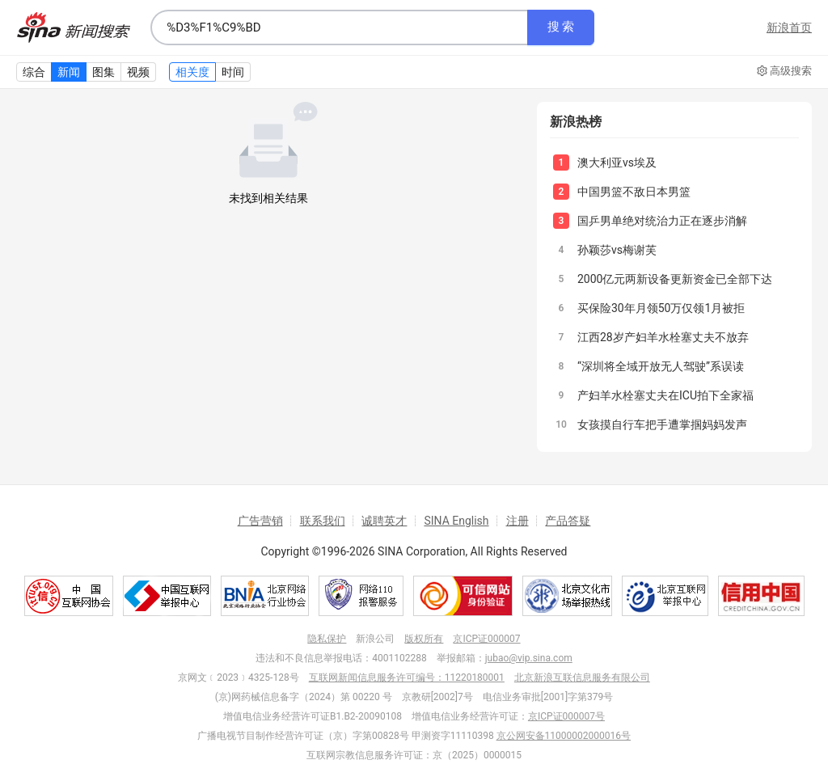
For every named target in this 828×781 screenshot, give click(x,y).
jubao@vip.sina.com (528, 658)
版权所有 (423, 638)
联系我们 (322, 520)
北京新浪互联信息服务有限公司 (582, 677)
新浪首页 (789, 27)
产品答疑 (567, 520)
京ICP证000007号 (566, 716)
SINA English (456, 520)
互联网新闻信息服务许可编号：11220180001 (407, 677)
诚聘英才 (384, 520)
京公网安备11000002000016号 (563, 735)
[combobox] (338, 27)
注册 (517, 520)
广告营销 (260, 520)
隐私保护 (326, 638)
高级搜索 (784, 71)
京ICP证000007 (486, 638)
